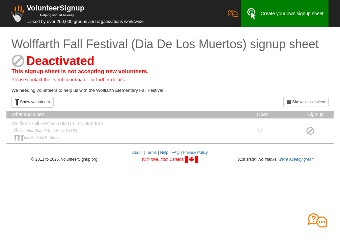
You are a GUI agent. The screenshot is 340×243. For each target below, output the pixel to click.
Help (164, 152)
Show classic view (306, 102)
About (137, 152)
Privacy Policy (195, 152)
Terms (151, 152)
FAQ (176, 152)
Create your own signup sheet (284, 14)
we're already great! (296, 159)
